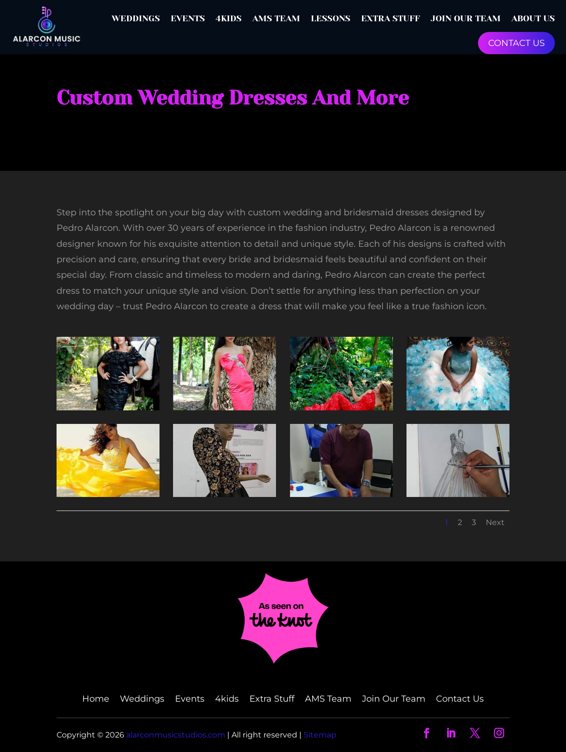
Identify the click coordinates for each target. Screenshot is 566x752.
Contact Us (460, 699)
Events (188, 18)
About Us (533, 18)
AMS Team (276, 18)
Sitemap (320, 734)
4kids (229, 18)
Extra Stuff (390, 18)
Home (95, 699)
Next (495, 522)
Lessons (330, 18)
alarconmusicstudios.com (176, 734)
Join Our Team (466, 18)
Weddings (136, 18)
